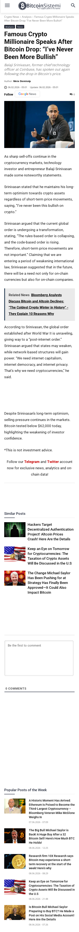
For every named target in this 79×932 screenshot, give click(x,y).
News (20, 26)
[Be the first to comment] (39, 658)
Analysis (27, 17)
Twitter (53, 462)
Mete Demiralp (22, 81)
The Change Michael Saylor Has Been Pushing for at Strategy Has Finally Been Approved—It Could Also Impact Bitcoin (49, 582)
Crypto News (11, 17)
